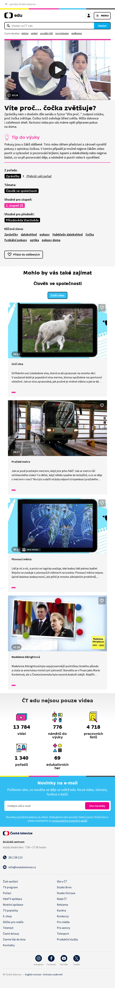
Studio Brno (64, 887)
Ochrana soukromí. (52, 974)
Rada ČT (62, 899)
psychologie (62, 33)
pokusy (45, 234)
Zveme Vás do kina (14, 939)
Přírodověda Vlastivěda (22, 220)
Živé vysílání (10, 881)
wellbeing (76, 33)
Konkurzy (63, 916)
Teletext (8, 928)
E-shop (7, 916)
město (24, 33)
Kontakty (9, 945)
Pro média (63, 922)
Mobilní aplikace (13, 904)
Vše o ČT (62, 881)
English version (33, 974)
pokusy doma (51, 240)
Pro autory (63, 928)
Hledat (102, 26)
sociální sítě (46, 33)
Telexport (63, 933)
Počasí (7, 893)
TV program (10, 887)
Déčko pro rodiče (13, 922)
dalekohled (29, 234)
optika (34, 240)
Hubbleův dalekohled (68, 234)
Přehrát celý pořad (38, 176)
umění (34, 33)
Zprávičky (13, 176)
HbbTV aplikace (12, 899)
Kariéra (61, 910)
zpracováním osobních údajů (69, 820)
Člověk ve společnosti (21, 191)
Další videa (57, 295)
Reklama (62, 904)
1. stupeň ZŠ (14, 205)
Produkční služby (67, 939)
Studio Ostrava (66, 893)
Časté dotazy (11, 933)
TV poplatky (10, 910)
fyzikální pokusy (15, 240)
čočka (89, 234)
